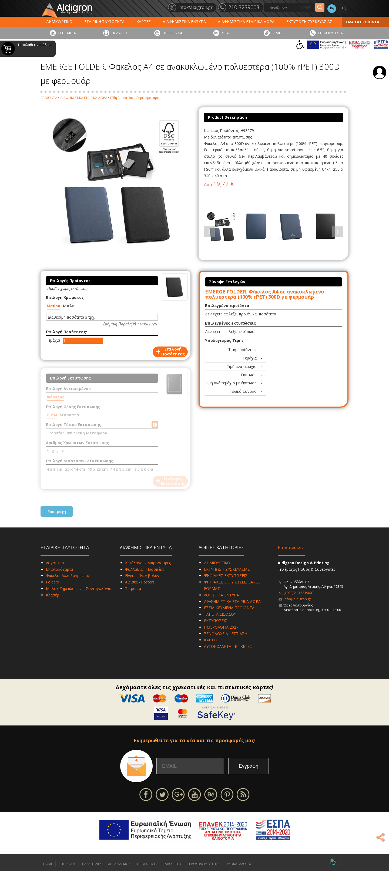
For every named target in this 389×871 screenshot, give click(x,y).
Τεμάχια (53, 340)
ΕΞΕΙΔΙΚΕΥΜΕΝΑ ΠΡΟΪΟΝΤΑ (229, 607)
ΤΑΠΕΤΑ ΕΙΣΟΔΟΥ (220, 614)
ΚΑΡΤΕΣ (143, 21)
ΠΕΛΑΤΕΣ (119, 32)
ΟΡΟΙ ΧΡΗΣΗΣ (147, 864)
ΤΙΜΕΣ (277, 32)
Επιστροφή (57, 511)
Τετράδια (133, 588)
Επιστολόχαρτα (59, 569)
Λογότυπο (55, 562)
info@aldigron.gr (297, 598)
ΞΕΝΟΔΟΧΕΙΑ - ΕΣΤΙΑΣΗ (225, 633)
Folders (52, 582)
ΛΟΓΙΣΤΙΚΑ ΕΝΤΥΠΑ (221, 595)
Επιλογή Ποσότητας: (66, 331)
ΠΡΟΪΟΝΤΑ (172, 32)
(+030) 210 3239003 (299, 592)
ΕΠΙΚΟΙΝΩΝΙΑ (330, 32)
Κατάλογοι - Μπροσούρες (148, 562)
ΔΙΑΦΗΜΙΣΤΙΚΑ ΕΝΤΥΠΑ (184, 21)
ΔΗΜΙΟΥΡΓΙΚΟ (59, 21)
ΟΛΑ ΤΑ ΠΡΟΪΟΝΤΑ (362, 21)
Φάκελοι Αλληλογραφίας (67, 575)
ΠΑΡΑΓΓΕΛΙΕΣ (92, 864)
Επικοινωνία (291, 547)
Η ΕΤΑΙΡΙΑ (67, 32)
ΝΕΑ (225, 32)
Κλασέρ (52, 595)
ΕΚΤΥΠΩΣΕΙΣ (215, 620)
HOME (48, 864)
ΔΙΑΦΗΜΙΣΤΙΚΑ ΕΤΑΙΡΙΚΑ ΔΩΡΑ (246, 21)
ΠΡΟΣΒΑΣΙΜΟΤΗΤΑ (204, 864)
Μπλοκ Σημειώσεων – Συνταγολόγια (78, 588)
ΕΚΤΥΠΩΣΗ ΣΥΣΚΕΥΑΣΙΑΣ (309, 21)
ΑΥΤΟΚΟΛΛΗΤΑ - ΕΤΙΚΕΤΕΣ (228, 646)
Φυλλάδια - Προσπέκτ (144, 569)
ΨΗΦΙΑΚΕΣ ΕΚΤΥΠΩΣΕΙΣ (225, 575)
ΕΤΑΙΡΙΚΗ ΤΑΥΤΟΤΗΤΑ (104, 21)
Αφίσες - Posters (140, 582)
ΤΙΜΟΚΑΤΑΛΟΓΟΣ (238, 864)
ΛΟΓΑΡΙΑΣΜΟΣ (119, 864)
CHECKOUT (67, 864)
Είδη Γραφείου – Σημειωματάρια (135, 97)
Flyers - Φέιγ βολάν (142, 575)
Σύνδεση (379, 72)
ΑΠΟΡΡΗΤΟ (174, 864)
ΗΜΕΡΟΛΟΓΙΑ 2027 (221, 627)
